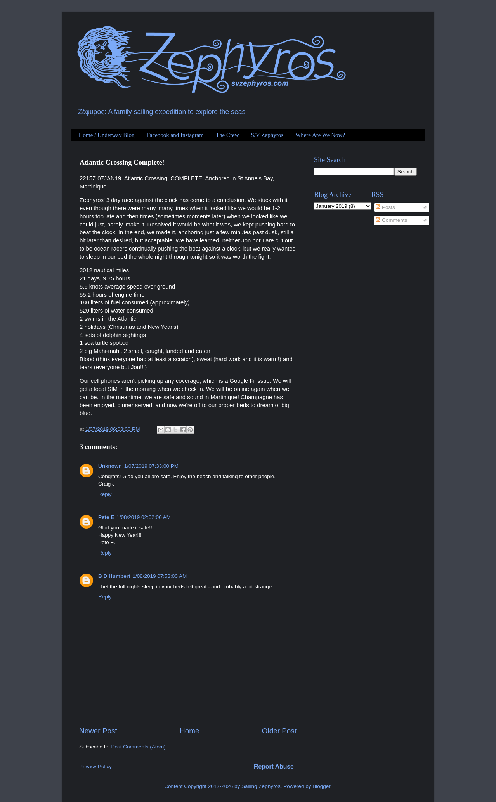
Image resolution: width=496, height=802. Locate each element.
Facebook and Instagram (174, 135)
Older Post (279, 731)
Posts (385, 207)
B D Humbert (114, 576)
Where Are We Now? (320, 135)
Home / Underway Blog (107, 135)
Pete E (106, 517)
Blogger (321, 786)
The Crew (227, 135)
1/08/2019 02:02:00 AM (143, 517)
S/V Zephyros (267, 135)
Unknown (110, 466)
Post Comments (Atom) (138, 747)
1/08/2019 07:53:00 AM (160, 576)
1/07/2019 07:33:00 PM (151, 466)
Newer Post (98, 731)
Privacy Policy (95, 766)
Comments (391, 220)
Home (189, 731)
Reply (105, 494)
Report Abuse (274, 766)
